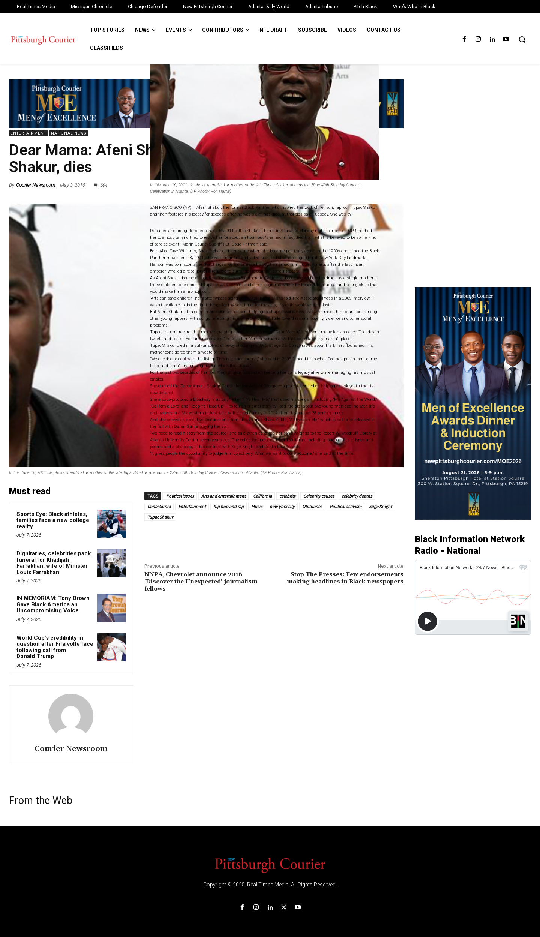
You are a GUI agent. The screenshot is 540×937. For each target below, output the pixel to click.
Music (256, 506)
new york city (282, 506)
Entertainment (28, 133)
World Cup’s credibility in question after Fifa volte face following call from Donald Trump (54, 647)
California (262, 496)
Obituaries (312, 506)
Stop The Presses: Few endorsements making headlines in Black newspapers (345, 578)
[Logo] (270, 864)
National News (69, 133)
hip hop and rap (228, 506)
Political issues (179, 496)
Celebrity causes (318, 496)
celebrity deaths (357, 496)
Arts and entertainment (223, 496)
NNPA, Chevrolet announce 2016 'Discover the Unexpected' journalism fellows (201, 581)
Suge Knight (380, 506)
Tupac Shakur (160, 517)
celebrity (287, 496)
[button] (522, 39)
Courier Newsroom (35, 185)
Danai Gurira (159, 506)
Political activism (346, 506)
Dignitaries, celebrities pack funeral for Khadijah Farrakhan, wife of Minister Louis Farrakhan (53, 563)
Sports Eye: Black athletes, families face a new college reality (52, 520)
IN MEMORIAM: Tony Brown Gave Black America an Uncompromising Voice (53, 604)
